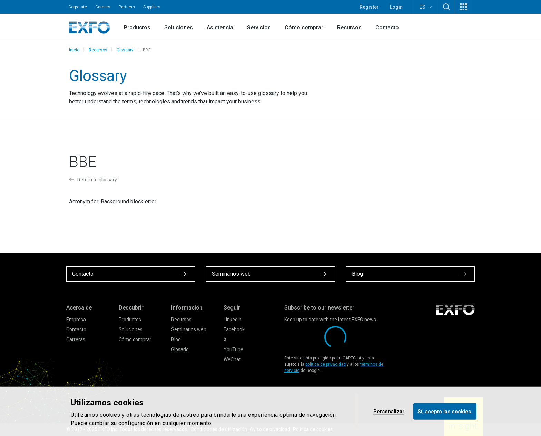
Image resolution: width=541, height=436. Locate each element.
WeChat (232, 359)
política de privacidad (325, 364)
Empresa (76, 319)
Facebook (234, 329)
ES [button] (426, 7)
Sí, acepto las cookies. (444, 411)
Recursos (349, 27)
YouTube (233, 349)
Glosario (180, 349)
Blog (176, 339)
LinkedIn (233, 319)
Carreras (75, 339)
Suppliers (151, 6)
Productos (137, 27)
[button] (446, 7)
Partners (127, 6)
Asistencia (220, 27)
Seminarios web (188, 329)
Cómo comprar (304, 27)
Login (396, 7)
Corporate (77, 6)
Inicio (74, 50)
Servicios (259, 27)
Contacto (387, 27)
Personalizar (388, 411)
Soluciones (178, 27)
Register (369, 7)
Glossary (125, 50)
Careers (102, 6)
